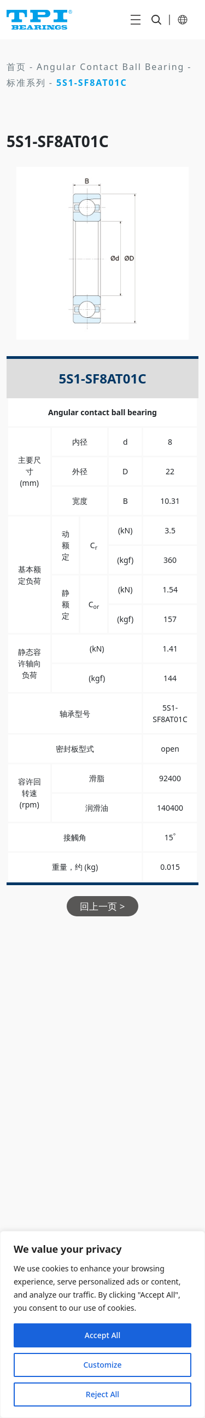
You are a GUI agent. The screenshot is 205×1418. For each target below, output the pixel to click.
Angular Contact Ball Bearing (110, 67)
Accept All (102, 1335)
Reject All (102, 1394)
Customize (102, 1364)
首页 (16, 67)
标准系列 (26, 83)
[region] (102, 1324)
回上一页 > (102, 906)
